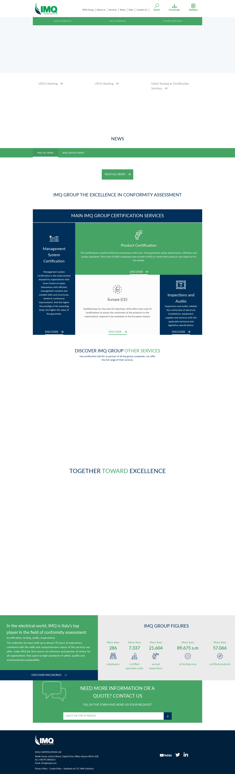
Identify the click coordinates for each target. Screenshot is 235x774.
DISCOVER (54, 332)
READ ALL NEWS (118, 174)
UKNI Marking (117, 21)
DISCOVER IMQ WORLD (49, 675)
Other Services (172, 21)
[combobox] (113, 716)
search (156, 10)
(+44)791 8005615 (47, 760)
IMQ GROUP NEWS (73, 153)
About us (101, 10)
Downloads (174, 9)
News (123, 10)
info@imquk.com (49, 763)
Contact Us (142, 10)
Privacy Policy (41, 769)
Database (193, 9)
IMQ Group (88, 10)
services (113, 10)
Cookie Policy (55, 769)
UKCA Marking (62, 21)
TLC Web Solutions (85, 769)
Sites (131, 10)
